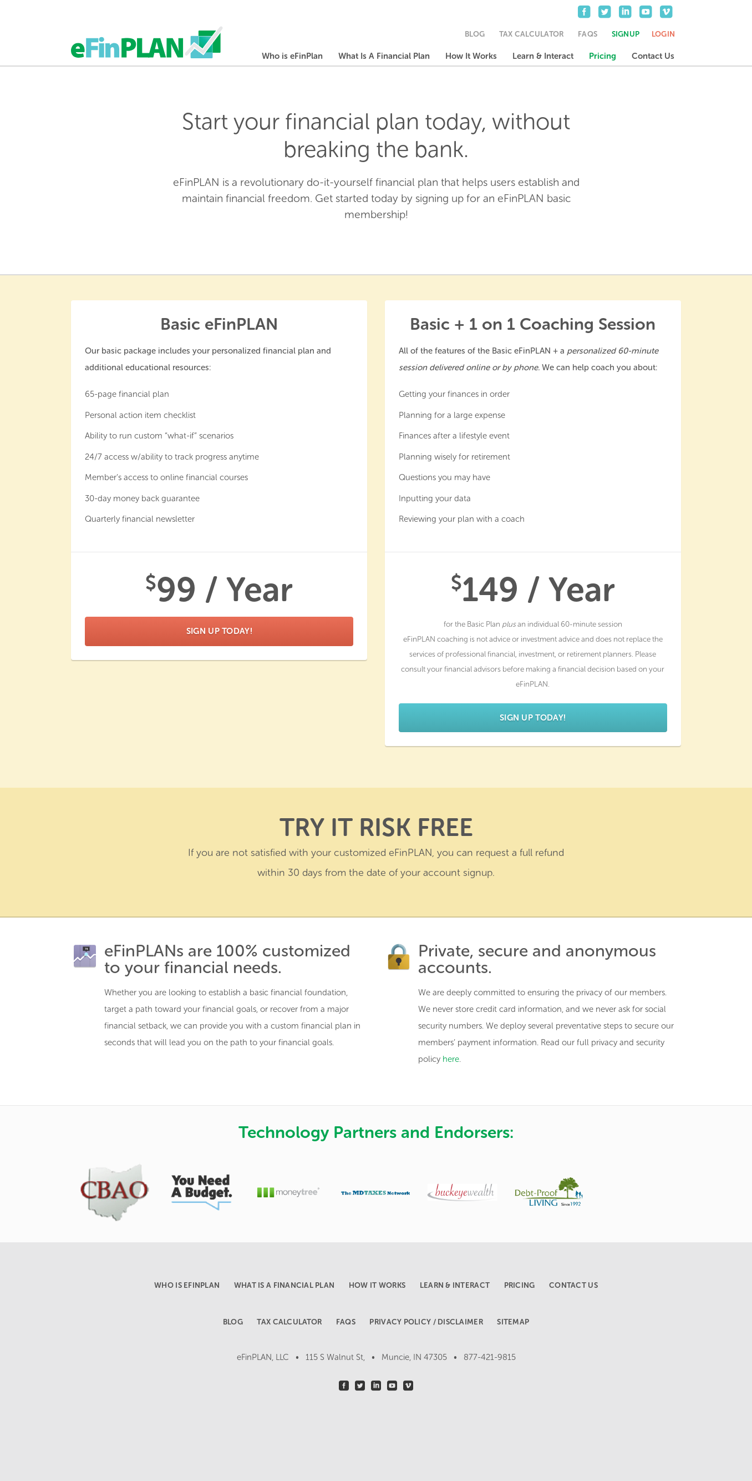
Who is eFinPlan (292, 56)
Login (663, 34)
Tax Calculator (531, 34)
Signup (626, 34)
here (451, 1059)
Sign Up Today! (219, 631)
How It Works (471, 56)
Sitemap (513, 1322)
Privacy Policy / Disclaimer (425, 1322)
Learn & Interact (542, 56)
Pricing (602, 56)
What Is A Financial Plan (384, 56)
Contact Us (653, 56)
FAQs (587, 34)
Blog (475, 34)
